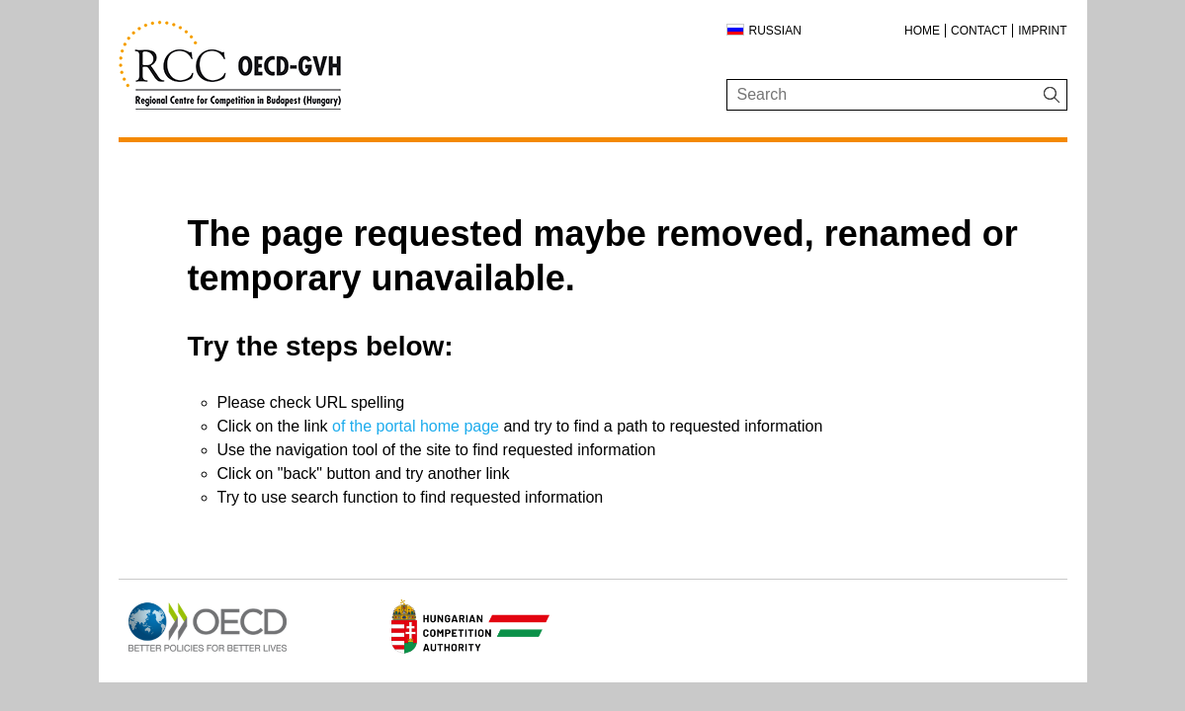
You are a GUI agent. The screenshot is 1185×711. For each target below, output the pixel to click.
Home (922, 31)
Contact (979, 31)
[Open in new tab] (207, 652)
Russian (775, 31)
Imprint (1042, 31)
